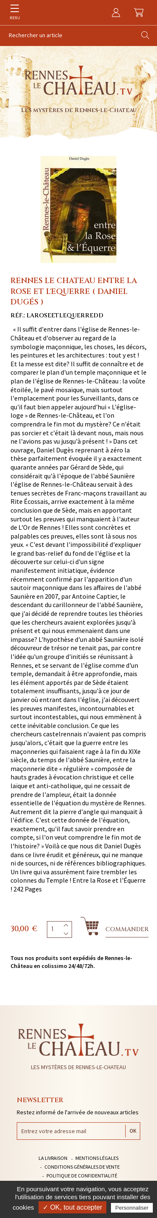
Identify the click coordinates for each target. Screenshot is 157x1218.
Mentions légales (96, 1158)
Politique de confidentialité (81, 1175)
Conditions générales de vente (82, 1167)
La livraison (53, 1158)
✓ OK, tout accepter (72, 1207)
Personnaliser (132, 1208)
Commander (127, 929)
